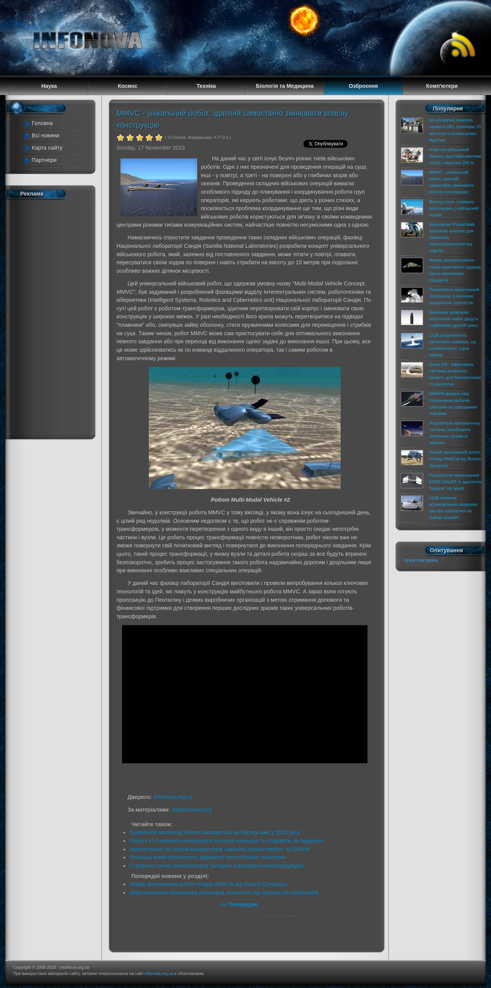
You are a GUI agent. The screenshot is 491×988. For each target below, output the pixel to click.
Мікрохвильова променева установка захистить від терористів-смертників (223, 892)
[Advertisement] (54, 318)
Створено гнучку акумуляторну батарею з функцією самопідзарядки (216, 866)
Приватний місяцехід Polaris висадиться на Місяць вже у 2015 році (214, 832)
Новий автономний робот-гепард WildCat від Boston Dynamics (208, 884)
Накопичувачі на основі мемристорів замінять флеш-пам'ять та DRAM (219, 849)
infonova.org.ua (159, 973)
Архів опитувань (421, 560)
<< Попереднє (239, 904)
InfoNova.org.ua (173, 797)
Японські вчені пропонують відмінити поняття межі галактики (207, 857)
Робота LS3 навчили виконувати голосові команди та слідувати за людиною (226, 841)
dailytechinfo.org (191, 810)
